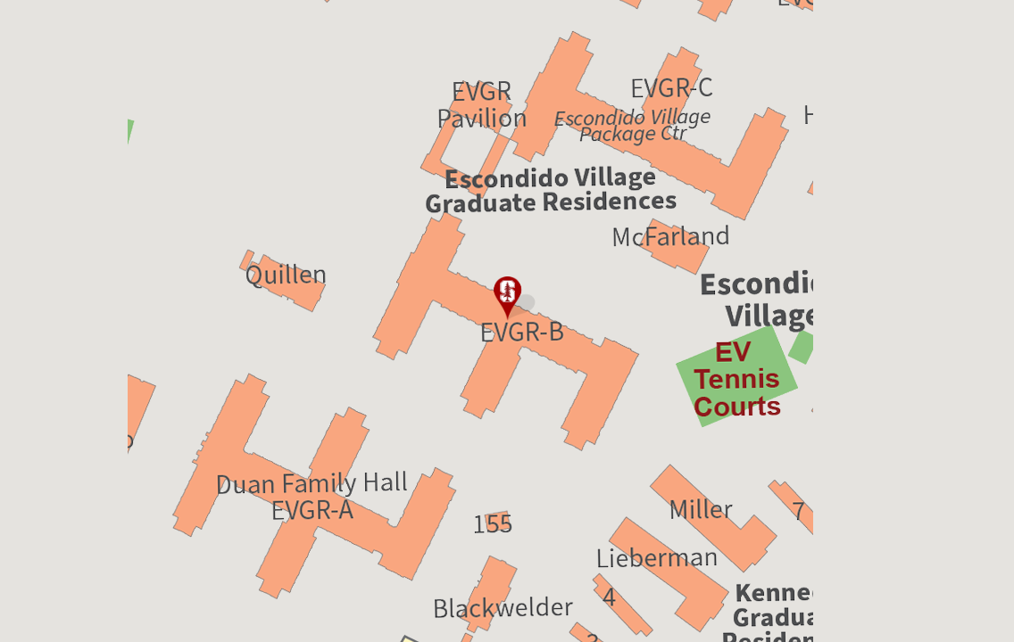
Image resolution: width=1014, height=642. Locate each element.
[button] (507, 298)
